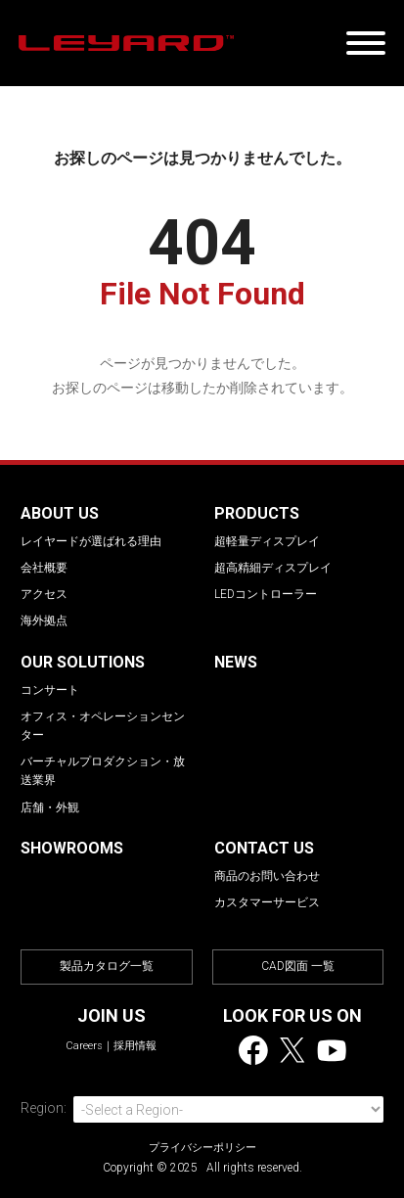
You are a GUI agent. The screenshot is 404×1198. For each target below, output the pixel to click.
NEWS (235, 662)
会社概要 (44, 568)
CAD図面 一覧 (298, 966)
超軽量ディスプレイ (267, 541)
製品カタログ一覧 (107, 966)
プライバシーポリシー (202, 1147)
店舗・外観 (50, 807)
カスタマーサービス (267, 902)
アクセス (44, 594)
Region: (44, 1108)
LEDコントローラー (265, 594)
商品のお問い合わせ (267, 876)
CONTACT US (264, 848)
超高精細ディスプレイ (273, 568)
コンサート (50, 690)
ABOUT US (60, 513)
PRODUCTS (256, 513)
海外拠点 (44, 620)
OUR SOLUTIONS (83, 662)
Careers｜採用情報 (111, 1045)
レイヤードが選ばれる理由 (91, 541)
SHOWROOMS (72, 848)
